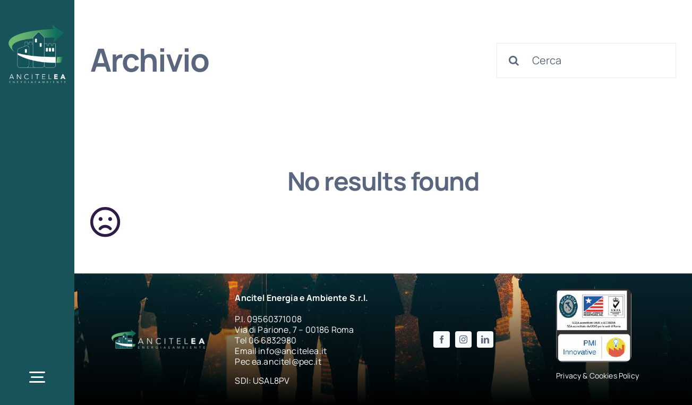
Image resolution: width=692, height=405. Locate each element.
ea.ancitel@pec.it (286, 361)
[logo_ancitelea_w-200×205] (37, 26)
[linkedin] (485, 339)
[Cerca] (586, 60)
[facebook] (441, 339)
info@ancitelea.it (292, 351)
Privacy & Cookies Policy (597, 375)
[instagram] (463, 339)
